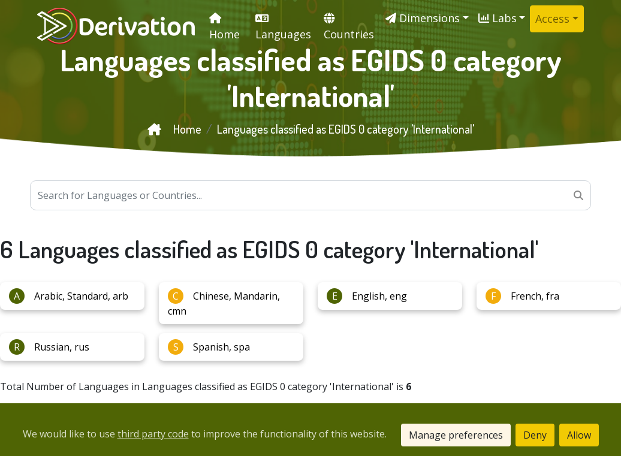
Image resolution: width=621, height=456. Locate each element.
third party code (153, 433)
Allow (579, 435)
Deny (535, 435)
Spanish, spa (209, 347)
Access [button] (552, 18)
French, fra (522, 296)
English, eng (367, 296)
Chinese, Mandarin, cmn (224, 303)
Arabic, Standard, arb (68, 296)
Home (174, 129)
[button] (427, 18)
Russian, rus (49, 347)
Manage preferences (456, 435)
